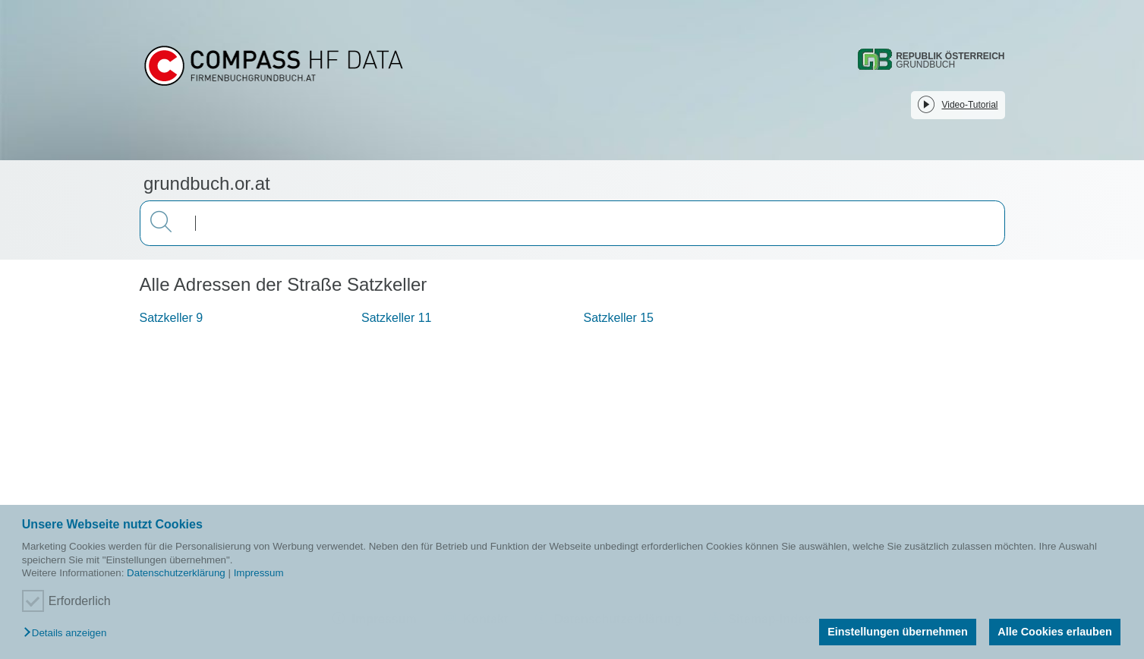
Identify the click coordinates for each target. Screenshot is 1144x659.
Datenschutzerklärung (176, 573)
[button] (68, 634)
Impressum (259, 573)
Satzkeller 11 (396, 317)
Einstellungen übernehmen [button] (897, 632)
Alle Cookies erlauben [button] (1054, 632)
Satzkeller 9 (171, 317)
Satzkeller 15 (619, 317)
